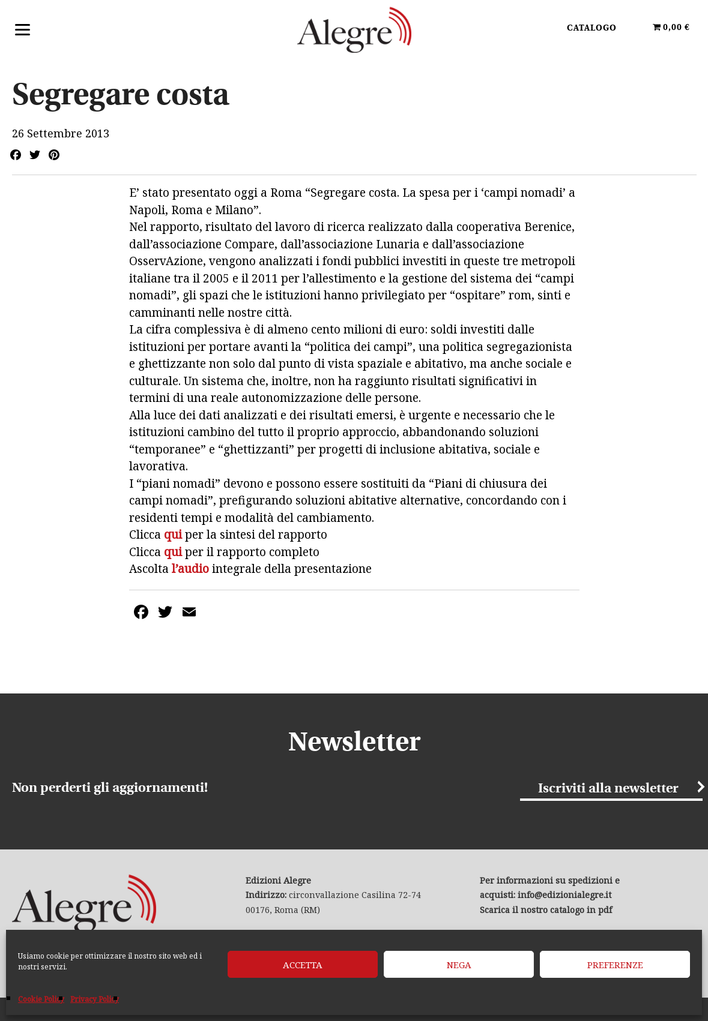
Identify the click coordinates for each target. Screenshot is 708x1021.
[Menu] (22, 28)
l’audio (189, 568)
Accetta (302, 965)
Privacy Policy (94, 999)
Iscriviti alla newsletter (608, 789)
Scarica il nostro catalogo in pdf (546, 909)
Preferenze (615, 965)
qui (173, 534)
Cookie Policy (41, 999)
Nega (459, 965)
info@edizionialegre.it (564, 894)
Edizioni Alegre (354, 29)
